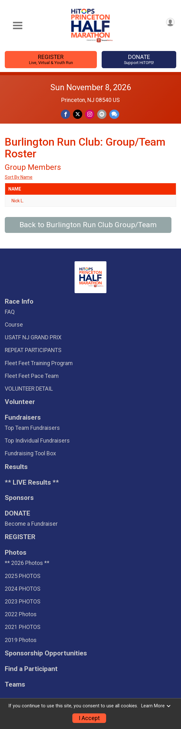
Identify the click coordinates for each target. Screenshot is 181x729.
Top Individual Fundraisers (37, 440)
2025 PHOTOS (22, 576)
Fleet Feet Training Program (39, 363)
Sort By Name (19, 177)
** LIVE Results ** (32, 482)
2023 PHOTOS (22, 601)
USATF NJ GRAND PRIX (33, 337)
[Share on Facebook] (65, 114)
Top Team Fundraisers (32, 428)
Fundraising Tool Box (30, 453)
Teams (15, 684)
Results (16, 467)
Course (14, 324)
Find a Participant (31, 669)
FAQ (10, 312)
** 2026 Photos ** (27, 563)
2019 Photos (21, 640)
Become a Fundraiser (31, 524)
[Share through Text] (114, 114)
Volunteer (20, 402)
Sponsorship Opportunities (46, 653)
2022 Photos (21, 614)
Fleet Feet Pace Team (32, 376)
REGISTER (50, 59)
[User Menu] (170, 22)
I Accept (89, 718)
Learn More (156, 706)
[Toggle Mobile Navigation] (17, 25)
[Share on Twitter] (77, 114)
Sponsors (19, 498)
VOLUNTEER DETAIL (29, 389)
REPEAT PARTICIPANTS (33, 350)
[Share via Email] (101, 114)
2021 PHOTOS (22, 627)
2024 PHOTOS (22, 589)
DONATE (139, 59)
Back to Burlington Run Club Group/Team (88, 224)
